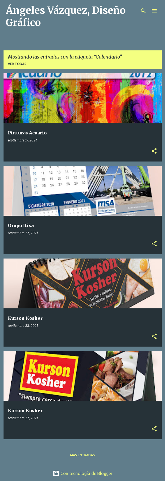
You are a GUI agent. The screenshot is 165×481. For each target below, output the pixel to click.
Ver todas (17, 64)
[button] (154, 151)
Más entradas (82, 455)
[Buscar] (143, 10)
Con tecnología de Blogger (82, 473)
